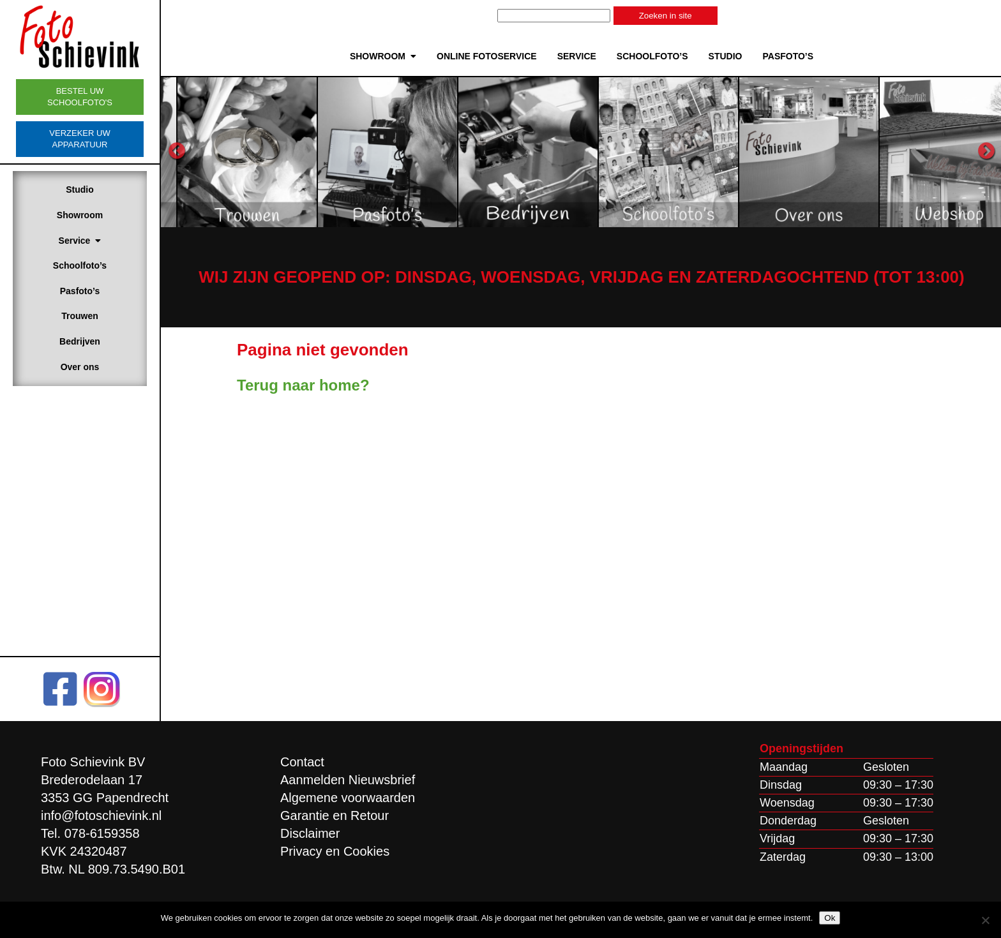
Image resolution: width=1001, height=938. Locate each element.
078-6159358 (102, 833)
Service (80, 240)
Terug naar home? (303, 385)
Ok (829, 918)
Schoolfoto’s (80, 265)
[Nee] (985, 920)
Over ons (80, 367)
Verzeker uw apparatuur (79, 138)
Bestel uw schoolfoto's (79, 96)
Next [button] (986, 151)
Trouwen (79, 316)
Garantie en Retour (334, 815)
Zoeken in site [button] (665, 15)
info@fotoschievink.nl (101, 815)
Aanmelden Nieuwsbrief (347, 780)
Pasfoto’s (80, 291)
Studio (80, 189)
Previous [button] (176, 151)
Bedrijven (79, 341)
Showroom (80, 215)
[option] (322, 151)
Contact (302, 762)
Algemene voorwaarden (347, 798)
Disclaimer (310, 833)
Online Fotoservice (487, 56)
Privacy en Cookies (334, 851)
